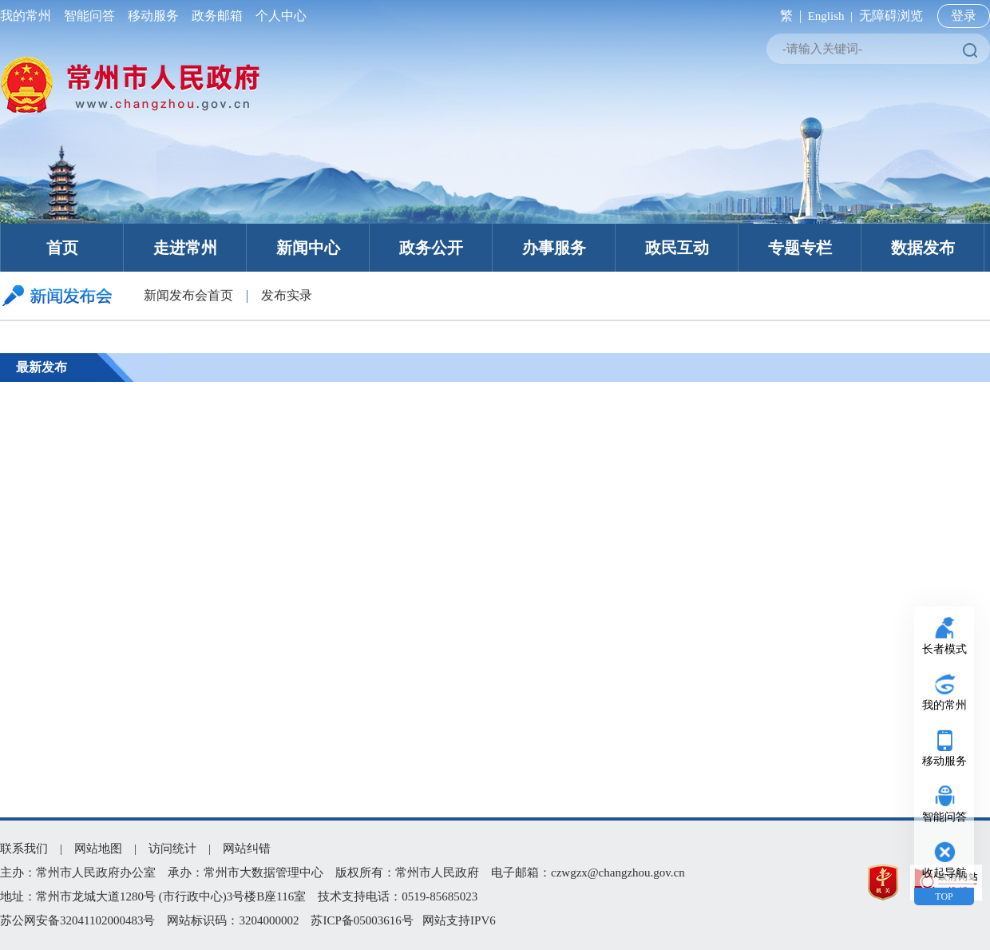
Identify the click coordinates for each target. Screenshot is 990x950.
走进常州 (185, 247)
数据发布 (923, 247)
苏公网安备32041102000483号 (77, 920)
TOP (943, 896)
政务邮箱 (217, 15)
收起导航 (944, 873)
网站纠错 (247, 848)
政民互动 (677, 247)
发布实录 (286, 295)
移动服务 (153, 15)
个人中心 (278, 15)
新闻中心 (308, 247)
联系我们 (24, 848)
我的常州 (28, 15)
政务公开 (431, 247)
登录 (963, 15)
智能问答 (89, 15)
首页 (62, 247)
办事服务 (554, 247)
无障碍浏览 (891, 15)
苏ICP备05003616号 (362, 920)
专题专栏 (800, 247)
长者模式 (944, 649)
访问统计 (172, 848)
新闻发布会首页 (188, 295)
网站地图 (98, 848)
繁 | (788, 15)
